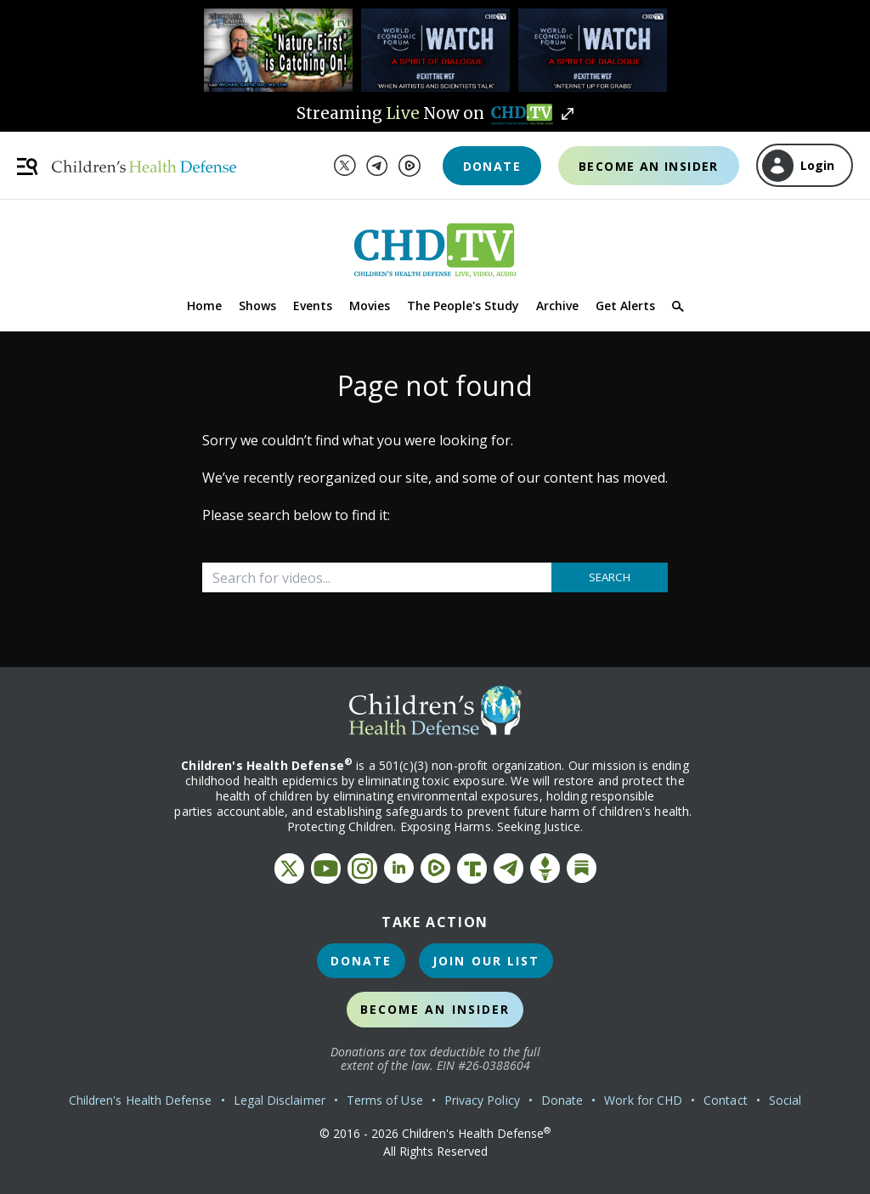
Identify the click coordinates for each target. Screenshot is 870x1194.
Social (785, 1100)
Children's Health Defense (140, 1100)
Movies (369, 305)
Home (204, 305)
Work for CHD (643, 1100)
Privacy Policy (482, 1100)
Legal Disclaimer (279, 1100)
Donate (492, 166)
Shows (257, 305)
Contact (725, 1100)
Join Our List (486, 961)
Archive (557, 305)
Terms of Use (385, 1100)
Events (312, 305)
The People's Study (463, 305)
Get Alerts (625, 305)
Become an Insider (649, 166)
